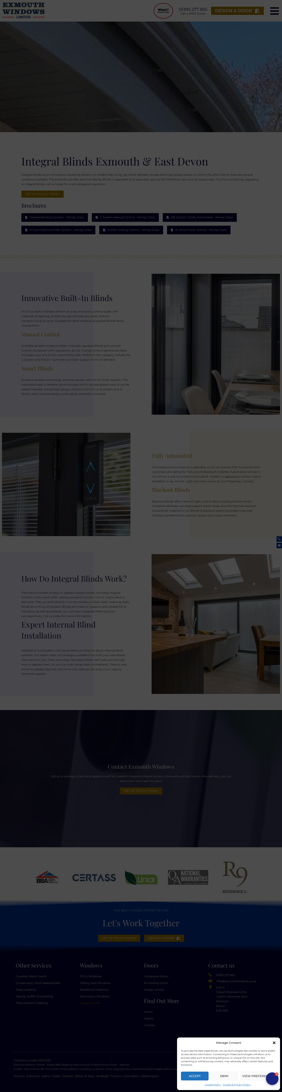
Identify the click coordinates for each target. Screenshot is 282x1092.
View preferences (258, 1076)
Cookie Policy (213, 1084)
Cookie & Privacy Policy (236, 1084)
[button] (274, 1043)
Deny (224, 1076)
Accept (195, 1076)
